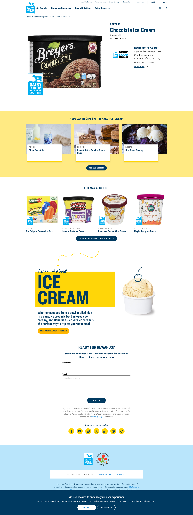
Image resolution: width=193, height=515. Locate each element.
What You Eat (121, 474)
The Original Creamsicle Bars (39, 231)
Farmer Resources (100, 2)
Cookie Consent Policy (111, 501)
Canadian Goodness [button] (73, 8)
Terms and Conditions (146, 501)
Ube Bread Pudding (134, 150)
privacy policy (96, 416)
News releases (140, 2)
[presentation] (96, 389)
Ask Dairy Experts (86, 2)
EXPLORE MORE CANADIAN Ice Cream (96, 239)
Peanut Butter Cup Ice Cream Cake (91, 151)
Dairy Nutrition (105, 474)
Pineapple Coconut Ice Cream (112, 231)
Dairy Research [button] (119, 8)
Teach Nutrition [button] (97, 8)
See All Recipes (96, 168)
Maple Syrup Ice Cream (145, 231)
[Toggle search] (166, 8)
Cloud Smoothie (36, 150)
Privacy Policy (127, 501)
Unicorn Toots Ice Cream (73, 231)
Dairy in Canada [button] (49, 8)
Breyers (115, 24)
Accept (86, 507)
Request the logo (114, 2)
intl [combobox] (164, 2)
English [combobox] (153, 2)
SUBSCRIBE (141, 67)
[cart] (160, 8)
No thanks (106, 507)
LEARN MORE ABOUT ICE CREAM (53, 331)
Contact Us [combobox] (126, 2)
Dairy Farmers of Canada (30, 7)
